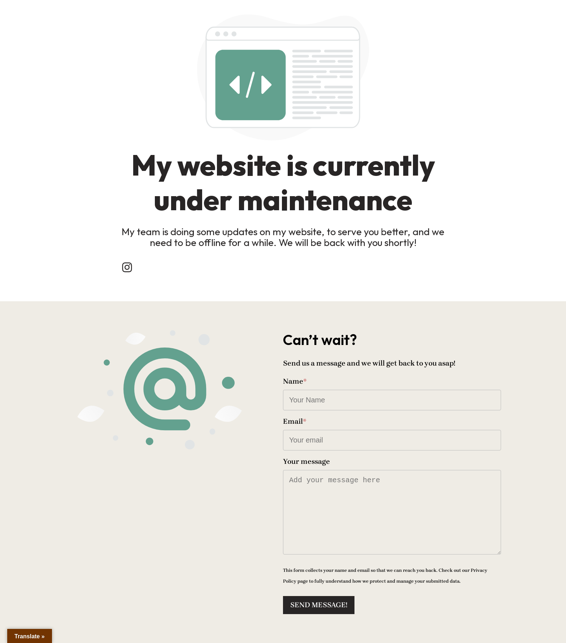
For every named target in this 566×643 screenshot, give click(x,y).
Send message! (318, 605)
